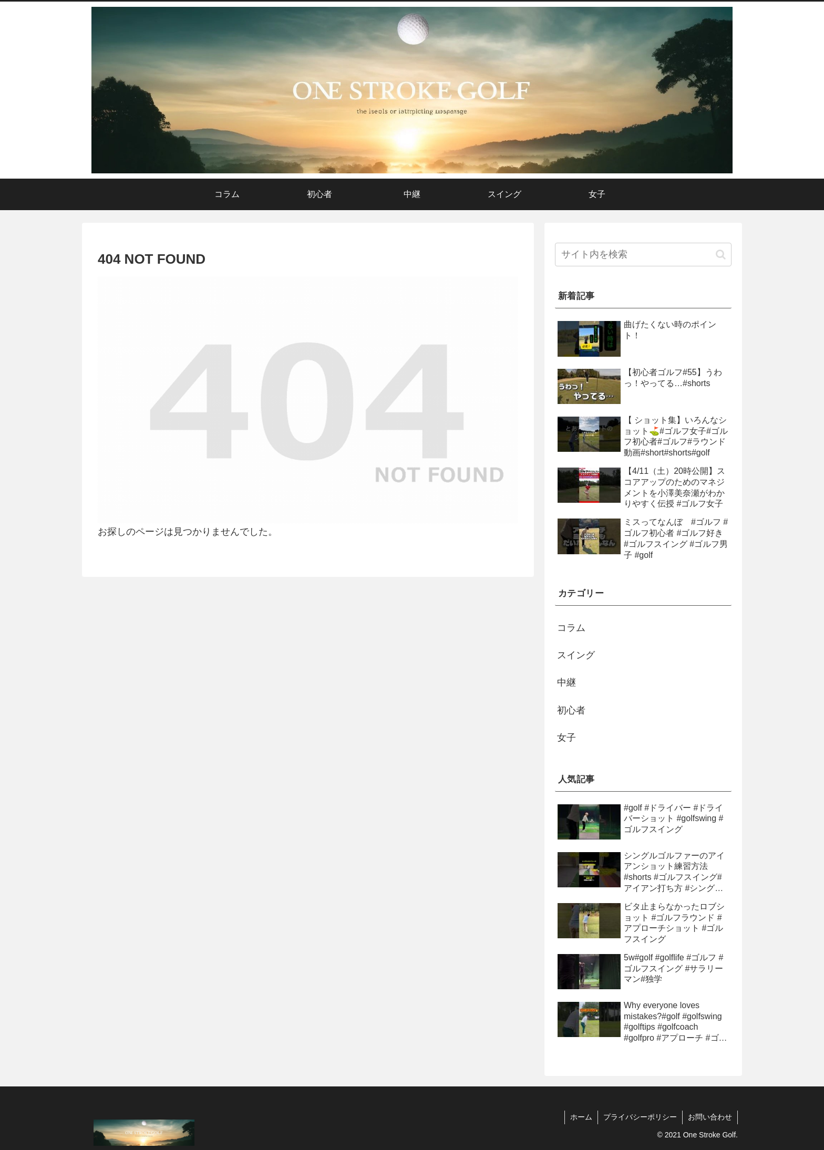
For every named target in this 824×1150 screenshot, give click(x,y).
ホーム (581, 1117)
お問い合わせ (710, 1117)
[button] (721, 254)
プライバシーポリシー (640, 1117)
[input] (643, 254)
